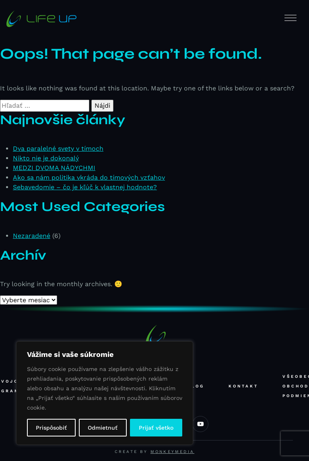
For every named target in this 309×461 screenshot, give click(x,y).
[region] (104, 393)
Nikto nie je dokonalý (46, 158)
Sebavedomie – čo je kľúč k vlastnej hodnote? (85, 187)
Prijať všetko (156, 427)
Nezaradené (31, 236)
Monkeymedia (172, 451)
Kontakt (243, 386)
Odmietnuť (102, 427)
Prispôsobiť (51, 427)
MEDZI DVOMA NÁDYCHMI (54, 168)
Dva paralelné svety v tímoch (58, 148)
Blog (195, 386)
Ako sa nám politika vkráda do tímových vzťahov (89, 177)
